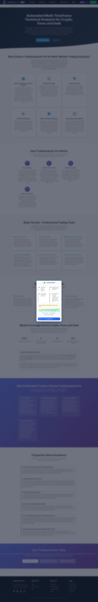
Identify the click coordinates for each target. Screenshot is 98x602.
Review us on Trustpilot (49, 314)
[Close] (60, 282)
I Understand (49, 318)
